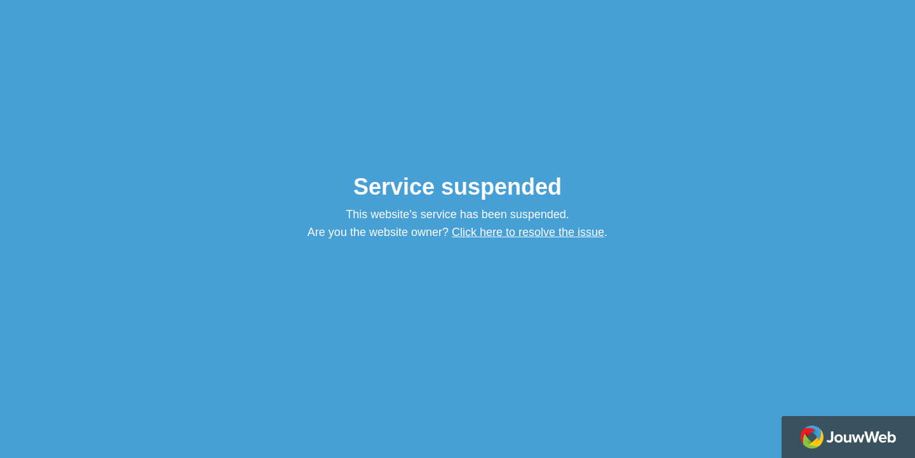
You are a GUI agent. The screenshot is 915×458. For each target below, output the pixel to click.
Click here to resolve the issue (528, 232)
